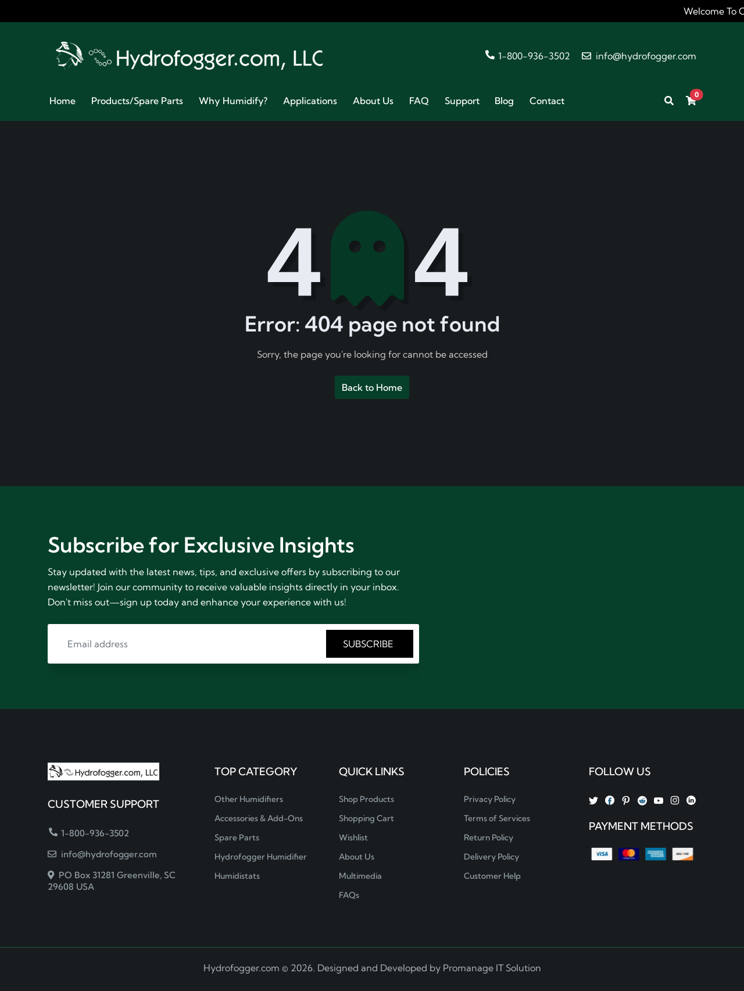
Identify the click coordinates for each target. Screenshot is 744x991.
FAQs (349, 895)
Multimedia (360, 876)
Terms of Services (497, 818)
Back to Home (372, 387)
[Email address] (188, 644)
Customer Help (492, 876)
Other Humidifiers (248, 799)
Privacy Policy (490, 799)
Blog (504, 100)
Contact (547, 100)
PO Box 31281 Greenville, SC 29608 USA (112, 880)
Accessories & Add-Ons (258, 818)
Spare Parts (236, 837)
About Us (373, 100)
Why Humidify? (233, 100)
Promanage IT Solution (492, 968)
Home (62, 100)
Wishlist (353, 837)
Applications (310, 100)
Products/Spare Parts (137, 100)
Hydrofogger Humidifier (260, 856)
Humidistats (237, 876)
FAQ (419, 100)
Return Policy (488, 837)
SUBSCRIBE (369, 644)
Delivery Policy (491, 856)
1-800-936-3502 (527, 56)
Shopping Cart (366, 818)
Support (462, 100)
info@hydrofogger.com (639, 56)
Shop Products (366, 799)
